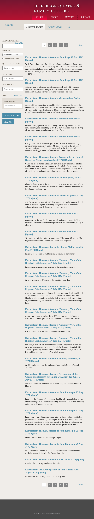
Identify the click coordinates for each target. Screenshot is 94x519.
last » (81, 45)
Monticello (15, 6)
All (68, 26)
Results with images (12, 58)
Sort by (6, 51)
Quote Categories (11, 64)
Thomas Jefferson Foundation (50, 514)
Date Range (9, 101)
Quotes (34, 26)
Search (39, 17)
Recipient (7, 74)
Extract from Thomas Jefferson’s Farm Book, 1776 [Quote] (54, 459)
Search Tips (19, 43)
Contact (85, 17)
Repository (8, 85)
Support (69, 17)
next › (75, 45)
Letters (55, 26)
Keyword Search (12, 41)
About (54, 17)
